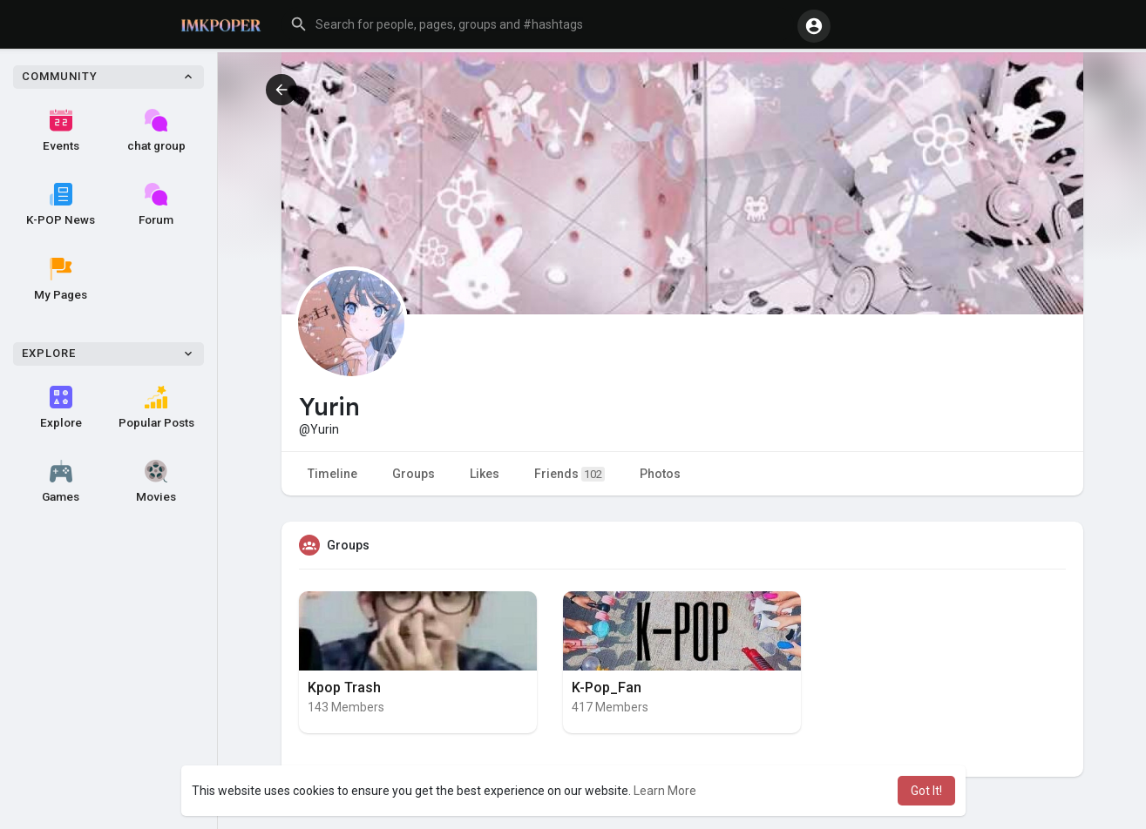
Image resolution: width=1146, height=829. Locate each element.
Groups (413, 474)
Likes (484, 474)
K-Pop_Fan (606, 687)
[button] (537, 24)
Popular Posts (156, 407)
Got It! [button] (926, 791)
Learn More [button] (665, 791)
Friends (569, 474)
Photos (660, 474)
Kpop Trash (344, 687)
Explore (61, 407)
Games (60, 481)
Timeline (332, 474)
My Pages (60, 279)
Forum (156, 204)
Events (61, 130)
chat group (156, 130)
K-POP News (60, 204)
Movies (156, 481)
